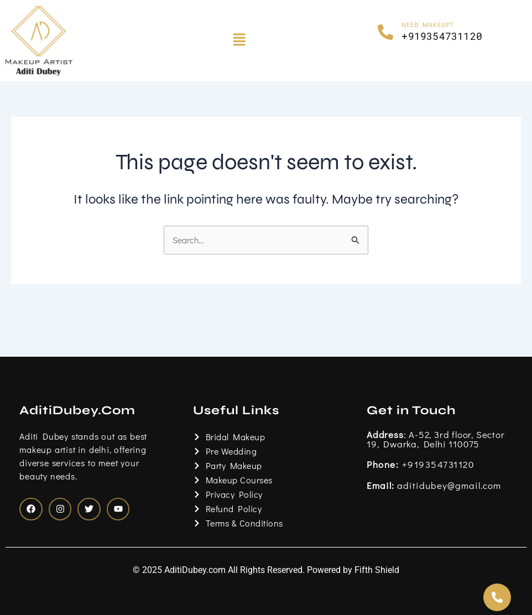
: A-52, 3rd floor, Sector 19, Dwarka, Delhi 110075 (436, 437)
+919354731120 (420, 462)
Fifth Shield (376, 570)
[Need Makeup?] (385, 32)
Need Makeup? (427, 24)
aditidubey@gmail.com (434, 484)
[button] (239, 40)
